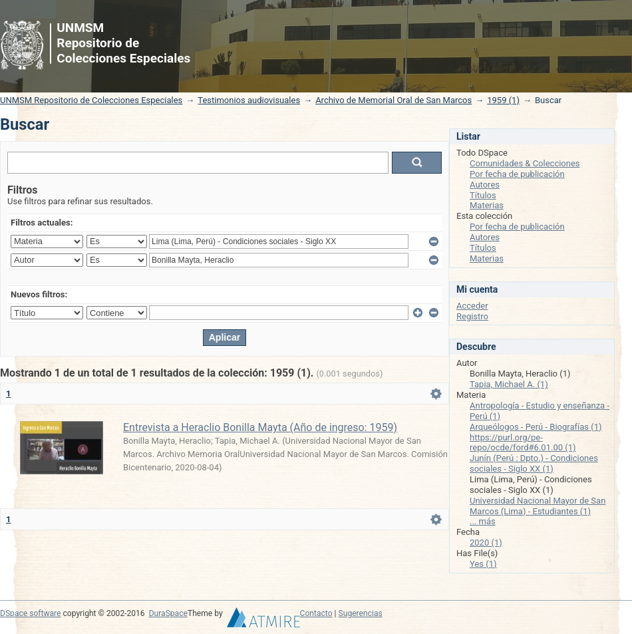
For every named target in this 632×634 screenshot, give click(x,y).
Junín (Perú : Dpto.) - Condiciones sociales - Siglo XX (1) (534, 463)
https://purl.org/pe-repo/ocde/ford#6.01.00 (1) (523, 442)
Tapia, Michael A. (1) (509, 384)
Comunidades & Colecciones (525, 163)
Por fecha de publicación (517, 174)
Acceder (472, 306)
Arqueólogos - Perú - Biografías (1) (536, 427)
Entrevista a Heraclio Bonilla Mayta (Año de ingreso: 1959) (260, 427)
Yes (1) (483, 564)
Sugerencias (361, 613)
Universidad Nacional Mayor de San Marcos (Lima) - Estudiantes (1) (537, 506)
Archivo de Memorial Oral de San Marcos (393, 100)
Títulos (483, 195)
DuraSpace (168, 613)
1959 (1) (503, 100)
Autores (485, 185)
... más (483, 521)
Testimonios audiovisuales (249, 100)
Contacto (316, 613)
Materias (487, 205)
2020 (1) (486, 543)
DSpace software (30, 613)
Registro (472, 316)
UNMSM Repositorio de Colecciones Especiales (91, 100)
